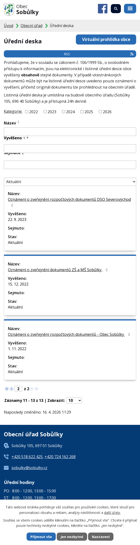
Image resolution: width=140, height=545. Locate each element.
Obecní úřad (31, 25)
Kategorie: (13, 111)
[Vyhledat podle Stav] (70, 182)
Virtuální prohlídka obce (106, 39)
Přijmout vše (41, 536)
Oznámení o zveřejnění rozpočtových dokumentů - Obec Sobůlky (70, 334)
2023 (52, 111)
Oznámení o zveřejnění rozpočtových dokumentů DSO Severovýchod (69, 202)
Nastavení (101, 536)
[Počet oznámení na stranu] (74, 400)
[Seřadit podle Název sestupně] (18, 123)
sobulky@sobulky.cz (29, 467)
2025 (88, 111)
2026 (107, 111)
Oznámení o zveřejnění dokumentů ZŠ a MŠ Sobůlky (58, 269)
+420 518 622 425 (27, 456)
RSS (99, 54)
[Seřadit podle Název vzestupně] (18, 121)
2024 (70, 111)
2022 (33, 111)
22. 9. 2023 (17, 219)
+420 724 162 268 (60, 456)
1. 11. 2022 (17, 348)
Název (10, 123)
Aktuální (15, 242)
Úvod (8, 25)
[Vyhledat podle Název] (70, 131)
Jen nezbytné (72, 536)
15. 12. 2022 (18, 284)
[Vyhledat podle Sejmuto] (70, 165)
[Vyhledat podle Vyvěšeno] (70, 148)
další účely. (112, 512)
